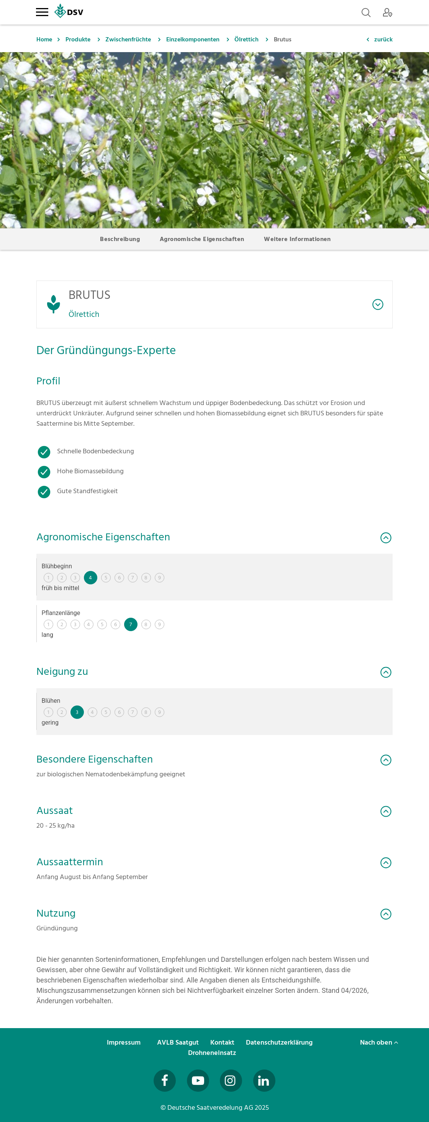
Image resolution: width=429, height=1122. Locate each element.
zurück (383, 39)
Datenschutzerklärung (280, 1042)
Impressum (124, 1042)
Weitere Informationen (297, 239)
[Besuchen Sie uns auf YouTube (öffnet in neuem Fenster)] (198, 1081)
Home (44, 39)
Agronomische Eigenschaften (202, 239)
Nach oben (379, 1042)
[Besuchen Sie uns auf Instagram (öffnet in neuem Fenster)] (231, 1081)
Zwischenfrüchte (128, 39)
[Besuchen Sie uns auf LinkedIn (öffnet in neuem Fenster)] (264, 1081)
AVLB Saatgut (178, 1042)
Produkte (77, 39)
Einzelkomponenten (192, 39)
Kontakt (223, 1042)
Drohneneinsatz (212, 1052)
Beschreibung (120, 239)
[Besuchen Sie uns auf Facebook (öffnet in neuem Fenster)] (165, 1081)
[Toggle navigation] (42, 11)
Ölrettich (246, 39)
